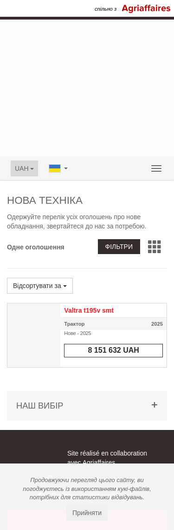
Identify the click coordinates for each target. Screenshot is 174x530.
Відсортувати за (40, 285)
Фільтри (119, 246)
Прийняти (87, 513)
